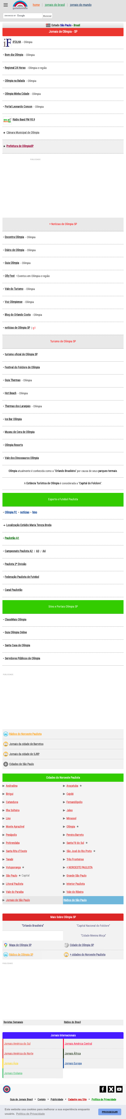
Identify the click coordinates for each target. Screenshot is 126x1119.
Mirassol (71, 818)
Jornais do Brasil (55, 4)
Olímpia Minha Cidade (17, 93)
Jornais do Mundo (81, 4)
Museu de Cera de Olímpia (19, 432)
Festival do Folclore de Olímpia (22, 367)
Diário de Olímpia (14, 250)
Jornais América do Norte (18, 1053)
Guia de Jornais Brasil (21, 1099)
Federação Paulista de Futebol (22, 577)
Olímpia (70, 826)
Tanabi (9, 859)
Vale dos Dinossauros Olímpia (22, 458)
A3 (37, 551)
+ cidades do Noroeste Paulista (87, 954)
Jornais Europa (73, 1063)
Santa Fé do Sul (75, 843)
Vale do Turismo (14, 289)
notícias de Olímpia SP (17, 327)
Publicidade (57, 1099)
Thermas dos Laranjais (17, 406)
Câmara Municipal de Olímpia (22, 132)
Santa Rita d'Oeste (16, 851)
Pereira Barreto (75, 835)
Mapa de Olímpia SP (20, 945)
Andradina (11, 786)
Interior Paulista (75, 884)
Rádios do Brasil (72, 1022)
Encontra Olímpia (14, 237)
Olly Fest (10, 276)
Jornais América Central (78, 1043)
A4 (44, 551)
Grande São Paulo (76, 875)
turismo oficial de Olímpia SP (21, 354)
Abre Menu (6, 5)
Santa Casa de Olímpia (17, 645)
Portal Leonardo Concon (18, 106)
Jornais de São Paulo (18, 900)
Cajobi (70, 794)
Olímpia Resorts (14, 445)
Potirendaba (13, 843)
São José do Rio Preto (79, 851)
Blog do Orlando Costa (18, 314)
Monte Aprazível (15, 826)
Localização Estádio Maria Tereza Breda (28, 525)
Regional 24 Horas (15, 67)
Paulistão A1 (12, 538)
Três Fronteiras (75, 859)
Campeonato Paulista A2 (19, 551)
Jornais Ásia (11, 1063)
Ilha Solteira (12, 810)
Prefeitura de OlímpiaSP (19, 146)
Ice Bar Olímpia (13, 419)
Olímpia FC (11, 512)
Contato (42, 1099)
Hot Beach (10, 393)
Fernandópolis (74, 802)
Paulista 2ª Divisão (15, 564)
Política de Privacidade (104, 1099)
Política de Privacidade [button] (30, 1113)
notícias (24, 512)
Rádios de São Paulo (75, 900)
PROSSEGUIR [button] (110, 1112)
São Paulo (11, 875)
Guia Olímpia (12, 263)
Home (36, 4)
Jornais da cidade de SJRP (24, 754)
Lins (8, 818)
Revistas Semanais (13, 1022)
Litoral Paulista (14, 884)
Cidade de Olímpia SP (82, 945)
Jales (69, 810)
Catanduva (12, 802)
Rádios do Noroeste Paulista (25, 734)
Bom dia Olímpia (14, 54)
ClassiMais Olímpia (15, 619)
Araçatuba (72, 786)
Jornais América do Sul (17, 1043)
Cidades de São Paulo (21, 764)
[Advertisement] (63, 186)
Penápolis (11, 835)
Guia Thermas (12, 380)
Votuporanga (13, 867)
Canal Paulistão (13, 590)
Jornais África (73, 1053)
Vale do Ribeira (74, 892)
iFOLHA (17, 42)
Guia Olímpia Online (16, 632)
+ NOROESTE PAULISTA (79, 867)
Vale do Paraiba (14, 892)
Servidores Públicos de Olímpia (22, 658)
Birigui (9, 794)
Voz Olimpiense (13, 302)
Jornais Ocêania (13, 1073)
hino (34, 512)
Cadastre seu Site (77, 1099)
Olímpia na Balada (15, 80)
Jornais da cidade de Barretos (26, 744)
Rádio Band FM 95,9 (24, 119)
